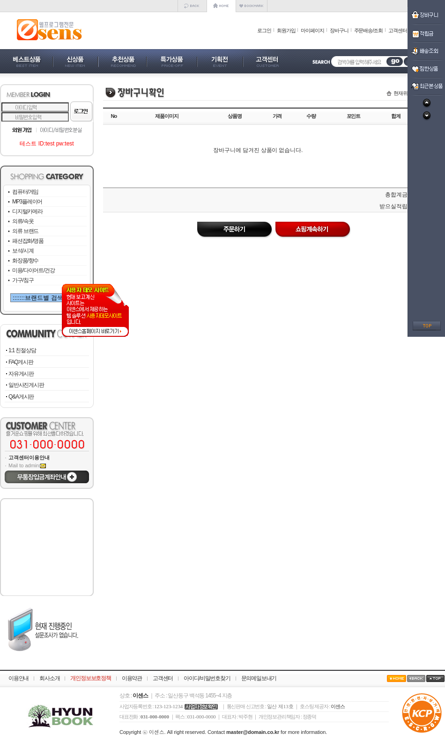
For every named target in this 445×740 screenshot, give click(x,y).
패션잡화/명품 (28, 241)
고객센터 (397, 30)
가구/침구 (22, 280)
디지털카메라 (27, 211)
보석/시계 (22, 250)
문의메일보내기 (259, 678)
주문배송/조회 (368, 30)
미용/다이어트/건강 (33, 270)
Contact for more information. (267, 732)
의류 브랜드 (25, 231)
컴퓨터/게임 (25, 192)
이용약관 (132, 678)
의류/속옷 (22, 221)
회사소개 (49, 678)
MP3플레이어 (27, 201)
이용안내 (18, 678)
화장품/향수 (25, 260)
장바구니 (339, 30)
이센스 (337, 706)
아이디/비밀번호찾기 (207, 678)
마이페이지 (312, 30)
